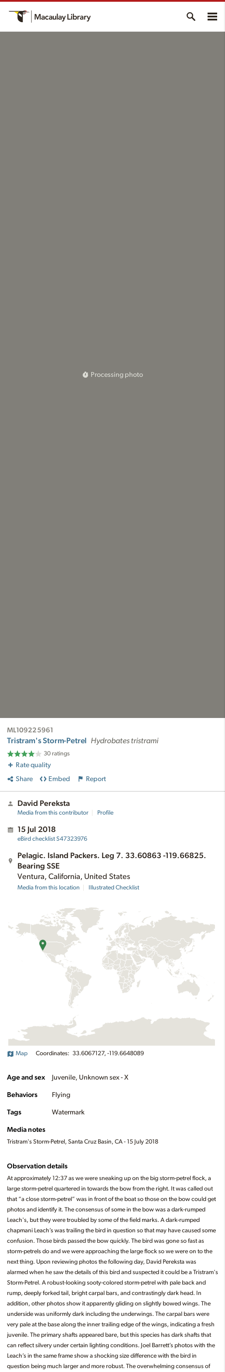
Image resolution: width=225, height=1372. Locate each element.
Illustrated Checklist (114, 888)
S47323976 (52, 839)
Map (17, 1053)
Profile (105, 813)
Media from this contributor (53, 813)
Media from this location (48, 888)
